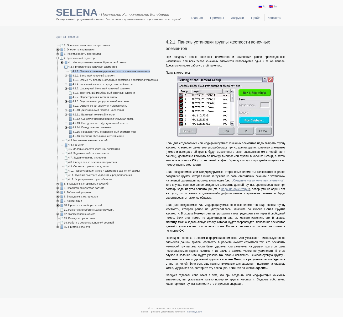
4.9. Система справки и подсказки (88, 166)
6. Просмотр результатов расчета (84, 187)
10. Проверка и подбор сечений (83, 205)
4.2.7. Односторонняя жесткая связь (95, 97)
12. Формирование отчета (79, 214)
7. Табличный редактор (78, 192)
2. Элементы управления (79, 49)
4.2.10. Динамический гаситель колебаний (98, 110)
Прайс (255, 18)
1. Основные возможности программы (87, 45)
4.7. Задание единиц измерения (87, 157)
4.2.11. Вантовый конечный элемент (95, 114)
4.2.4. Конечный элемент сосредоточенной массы (103, 84)
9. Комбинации (73, 200)
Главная (197, 18)
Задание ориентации (235, 189)
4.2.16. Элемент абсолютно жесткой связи (98, 136)
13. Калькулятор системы (79, 218)
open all (61, 36)
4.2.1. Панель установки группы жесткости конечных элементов (111, 71)
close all (73, 36)
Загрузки (237, 18)
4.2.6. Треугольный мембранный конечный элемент (104, 92)
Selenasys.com (194, 312)
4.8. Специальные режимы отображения (93, 162)
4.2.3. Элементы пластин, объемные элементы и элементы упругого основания (121, 79)
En (273, 6)
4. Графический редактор (79, 58)
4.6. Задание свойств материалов (88, 153)
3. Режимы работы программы (82, 53)
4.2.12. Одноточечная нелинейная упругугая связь (103, 118)
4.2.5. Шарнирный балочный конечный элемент (101, 88)
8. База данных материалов (81, 196)
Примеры (217, 18)
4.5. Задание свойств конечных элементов (94, 149)
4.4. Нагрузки (76, 144)
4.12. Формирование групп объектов (90, 179)
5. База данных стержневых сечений (86, 183)
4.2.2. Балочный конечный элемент (94, 75)
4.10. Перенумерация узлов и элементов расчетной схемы (104, 170)
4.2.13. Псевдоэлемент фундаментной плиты (100, 123)
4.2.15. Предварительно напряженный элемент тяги (104, 131)
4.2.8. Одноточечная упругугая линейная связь (101, 101)
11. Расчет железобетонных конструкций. (89, 209)
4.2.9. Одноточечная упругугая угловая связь (100, 105)
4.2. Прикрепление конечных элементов (92, 66)
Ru (262, 6)
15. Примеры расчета (77, 226)
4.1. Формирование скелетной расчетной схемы (97, 62)
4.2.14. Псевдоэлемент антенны (92, 127)
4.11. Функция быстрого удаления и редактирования (100, 175)
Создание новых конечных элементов (258, 180)
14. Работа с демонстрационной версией (89, 222)
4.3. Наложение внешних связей (88, 140)
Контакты (274, 18)
